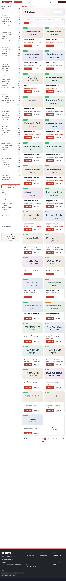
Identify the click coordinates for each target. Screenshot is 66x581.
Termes (55, 559)
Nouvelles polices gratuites (11, 186)
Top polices (4, 217)
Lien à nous (56, 560)
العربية (6, 575)
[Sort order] (55, 19)
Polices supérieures (39, 2)
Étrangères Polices (5, 75)
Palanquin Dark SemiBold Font (54, 177)
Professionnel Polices (6, 130)
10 (48, 438)
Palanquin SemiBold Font (30, 246)
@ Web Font (36, 45)
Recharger (58, 318)
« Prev (25, 438)
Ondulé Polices (5, 173)
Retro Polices (4, 136)
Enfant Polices (4, 104)
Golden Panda (4, 205)
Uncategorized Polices (6, 168)
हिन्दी (14, 575)
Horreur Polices (5, 98)
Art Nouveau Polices (6, 21)
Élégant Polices (5, 156)
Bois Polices (4, 181)
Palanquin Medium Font (30, 223)
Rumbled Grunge (5, 209)
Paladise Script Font (51, 62)
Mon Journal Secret (6, 207)
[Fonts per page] (39, 19)
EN (2, 573)
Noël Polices (4, 42)
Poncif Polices (4, 154)
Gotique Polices (5, 83)
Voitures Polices (5, 38)
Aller (26, 23)
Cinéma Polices (5, 117)
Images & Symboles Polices (7, 100)
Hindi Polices (4, 94)
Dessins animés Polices (7, 40)
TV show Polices (5, 164)
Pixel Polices (4, 128)
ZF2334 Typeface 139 (6, 201)
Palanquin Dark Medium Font (31, 154)
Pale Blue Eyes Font (51, 335)
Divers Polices (4, 113)
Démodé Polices (5, 124)
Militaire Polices (5, 111)
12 (53, 438)
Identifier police (43, 555)
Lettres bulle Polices (6, 32)
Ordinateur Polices (5, 49)
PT (19, 573)
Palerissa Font (27, 427)
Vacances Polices (5, 96)
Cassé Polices (4, 30)
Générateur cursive (6, 226)
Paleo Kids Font (50, 381)
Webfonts (28, 562)
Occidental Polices (5, 177)
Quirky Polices (4, 132)
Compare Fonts (5, 222)
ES (8, 573)
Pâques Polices (5, 66)
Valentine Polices (5, 171)
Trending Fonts (5, 219)
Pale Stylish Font (28, 381)
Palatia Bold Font (28, 269)
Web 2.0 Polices (5, 175)
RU (2, 575)
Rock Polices (4, 139)
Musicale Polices (5, 119)
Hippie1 (3, 190)
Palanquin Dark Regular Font (53, 154)
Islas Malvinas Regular (6, 203)
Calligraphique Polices (6, 34)
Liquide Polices (5, 107)
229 (63, 438)
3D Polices (3, 8)
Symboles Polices (5, 57)
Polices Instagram (5, 224)
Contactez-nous (57, 555)
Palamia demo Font (29, 108)
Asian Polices (4, 23)
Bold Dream (4, 196)
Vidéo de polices (57, 562)
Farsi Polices (4, 72)
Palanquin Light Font (51, 200)
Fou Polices (4, 51)
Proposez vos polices (31, 566)
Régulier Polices (5, 134)
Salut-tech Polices (5, 92)
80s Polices (4, 15)
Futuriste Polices (5, 81)
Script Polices (4, 147)
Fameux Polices (5, 68)
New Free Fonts (5, 215)
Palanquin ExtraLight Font (31, 200)
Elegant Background (6, 194)
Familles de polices (30, 564)
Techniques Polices (6, 158)
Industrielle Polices (5, 102)
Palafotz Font (27, 85)
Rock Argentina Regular (7, 199)
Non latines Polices (6, 122)
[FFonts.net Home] (6, 2)
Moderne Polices (5, 115)
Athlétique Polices (5, 25)
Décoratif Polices (5, 55)
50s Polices (4, 10)
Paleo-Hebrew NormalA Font (31, 404)
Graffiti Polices (4, 85)
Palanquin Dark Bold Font (52, 131)
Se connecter (62, 2)
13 (56, 438)
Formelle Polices (5, 77)
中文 (22, 573)
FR (13, 573)
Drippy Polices (4, 64)
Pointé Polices (4, 62)
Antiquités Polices (5, 17)
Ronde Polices (4, 141)
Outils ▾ (54, 2)
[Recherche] (18, 2)
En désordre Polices (6, 109)
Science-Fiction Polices (6, 145)
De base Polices (5, 28)
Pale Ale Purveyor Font (30, 335)
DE (5, 573)
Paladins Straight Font (52, 39)
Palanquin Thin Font (51, 246)
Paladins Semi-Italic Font (30, 39)
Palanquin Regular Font (52, 223)
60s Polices (4, 13)
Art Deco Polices (5, 19)
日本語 (10, 575)
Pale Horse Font (28, 358)
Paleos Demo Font (50, 404)
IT (16, 573)
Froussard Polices (5, 79)
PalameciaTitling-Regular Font (54, 85)
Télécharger (28, 45)
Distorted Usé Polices (6, 60)
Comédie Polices (5, 47)
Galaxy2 (3, 192)
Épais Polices (4, 162)
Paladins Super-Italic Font (30, 62)
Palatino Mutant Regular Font (31, 313)
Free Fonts (24, 6)
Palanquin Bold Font (51, 108)
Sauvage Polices (5, 179)
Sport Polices (4, 151)
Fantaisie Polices (5, 70)
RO (11, 573)
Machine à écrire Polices (7, 166)
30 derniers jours (57, 564)
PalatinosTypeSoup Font (52, 313)
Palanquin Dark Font (29, 131)
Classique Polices (5, 45)
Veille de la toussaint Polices (8, 87)
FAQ (54, 557)
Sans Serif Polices (5, 143)
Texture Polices (5, 160)
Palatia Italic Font (50, 269)
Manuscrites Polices (6, 89)
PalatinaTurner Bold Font (52, 290)
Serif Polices (4, 149)
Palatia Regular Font (29, 290)
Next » (43, 441)
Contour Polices (5, 126)
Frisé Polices (4, 53)
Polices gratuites (30, 555)
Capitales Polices (5, 36)
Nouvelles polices (28, 2)
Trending (48, 2)
